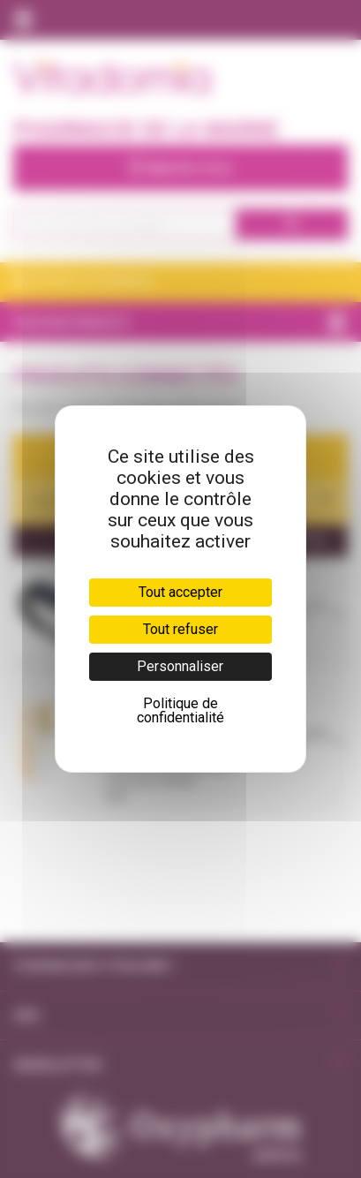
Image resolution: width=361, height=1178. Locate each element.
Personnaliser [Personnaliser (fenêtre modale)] (180, 666)
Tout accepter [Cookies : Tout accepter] (180, 592)
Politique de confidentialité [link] (180, 710)
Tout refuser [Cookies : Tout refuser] (180, 629)
